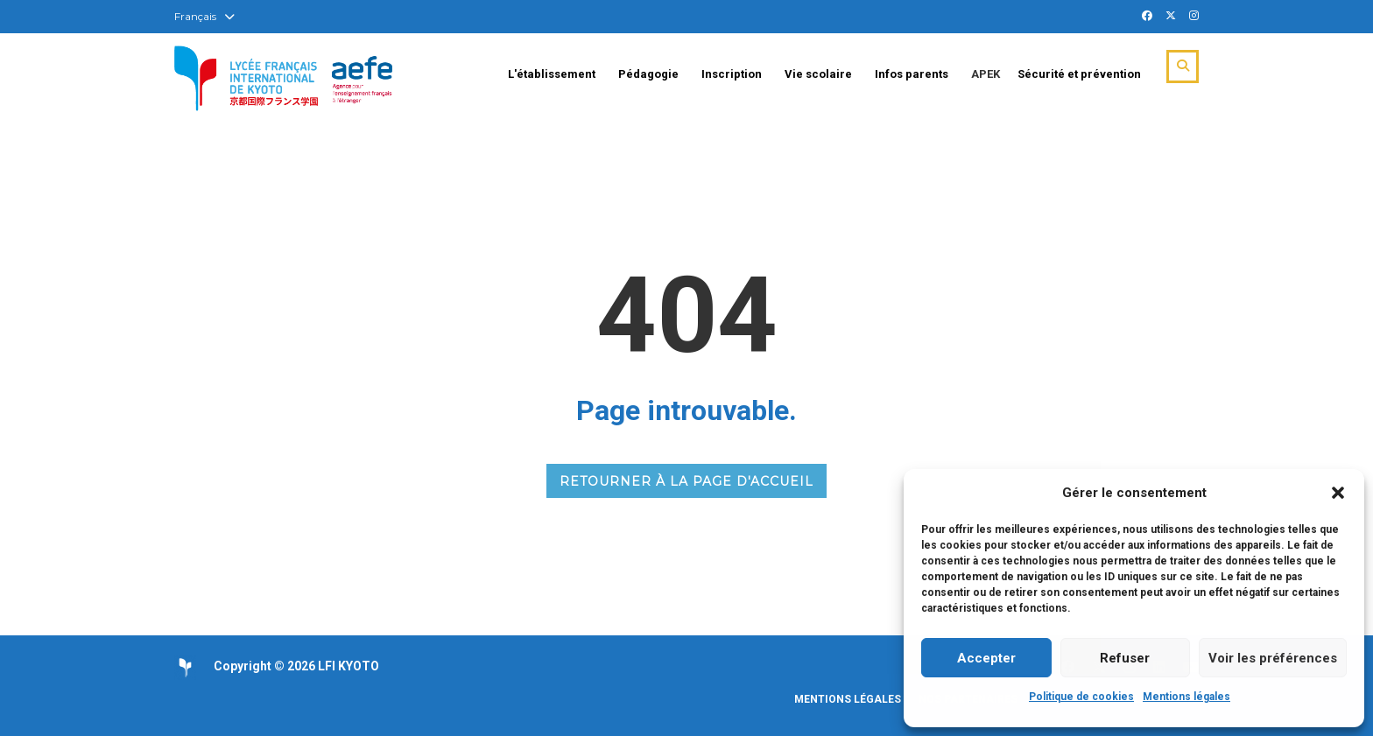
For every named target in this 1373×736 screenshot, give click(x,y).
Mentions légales (1186, 696)
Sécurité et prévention (1079, 74)
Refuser (1125, 658)
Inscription (731, 74)
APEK (985, 74)
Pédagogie (648, 74)
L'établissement (551, 74)
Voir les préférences (1272, 658)
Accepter (986, 658)
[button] (1338, 492)
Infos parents (911, 74)
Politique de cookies (1081, 696)
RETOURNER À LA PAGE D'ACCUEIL (686, 481)
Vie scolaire (818, 74)
